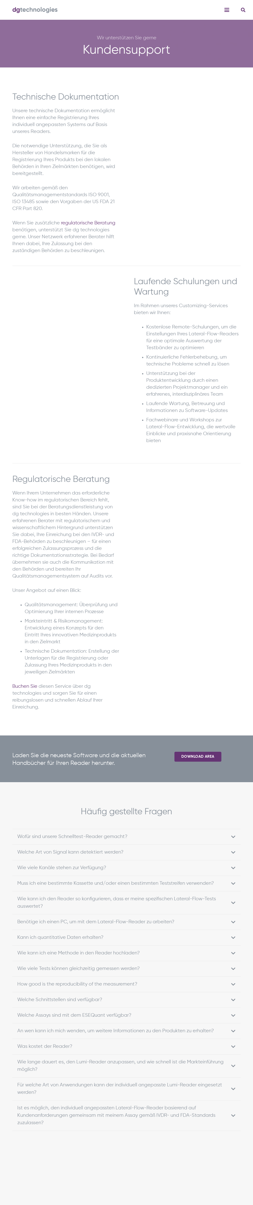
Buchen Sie (24, 686)
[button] (226, 9)
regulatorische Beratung (88, 223)
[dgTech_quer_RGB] (35, 10)
